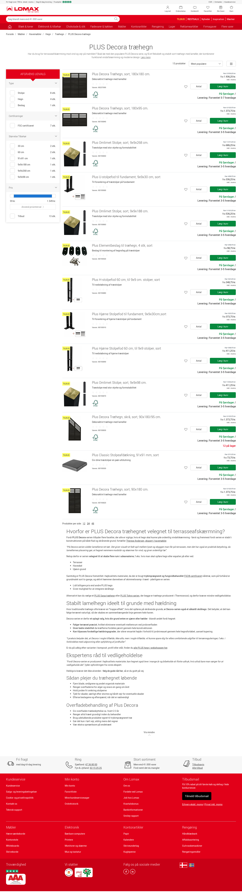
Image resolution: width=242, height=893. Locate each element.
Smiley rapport (131, 815)
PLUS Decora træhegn (79, 34)
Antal (199, 86)
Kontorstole (12, 839)
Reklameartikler (189, 26)
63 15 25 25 (96, 767)
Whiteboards (12, 845)
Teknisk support (14, 809)
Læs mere (146, 57)
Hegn (48, 34)
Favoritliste (70, 791)
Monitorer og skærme (76, 845)
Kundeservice (229, 2)
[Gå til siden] (9, 26)
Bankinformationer (133, 809)
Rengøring (189, 827)
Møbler (21, 34)
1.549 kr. (51, 201)
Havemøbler (35, 34)
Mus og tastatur (73, 851)
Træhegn (59, 34)
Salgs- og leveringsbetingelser (21, 791)
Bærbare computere (75, 833)
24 (88, 523)
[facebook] (126, 872)
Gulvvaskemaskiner (192, 845)
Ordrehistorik (71, 803)
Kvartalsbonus (130, 803)
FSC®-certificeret (193, 575)
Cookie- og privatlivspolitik (19, 797)
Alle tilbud (197, 767)
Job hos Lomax (131, 797)
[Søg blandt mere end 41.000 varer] (59, 19)
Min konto (70, 785)
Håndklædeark (189, 833)
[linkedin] (132, 872)
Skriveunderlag (131, 845)
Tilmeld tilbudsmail (197, 796)
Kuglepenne (129, 851)
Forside (10, 34)
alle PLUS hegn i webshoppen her (150, 647)
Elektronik (72, 827)
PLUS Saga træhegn (104, 595)
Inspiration (218, 19)
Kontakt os (11, 803)
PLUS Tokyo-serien (129, 595)
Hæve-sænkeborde (15, 833)
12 (84, 523)
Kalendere (128, 839)
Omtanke (218, 2)
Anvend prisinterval (33, 206)
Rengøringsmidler (191, 851)
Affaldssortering (190, 839)
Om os (126, 785)
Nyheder (206, 19)
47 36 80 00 (91, 764)
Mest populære (198, 63)
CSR (210, 2)
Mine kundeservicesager (77, 797)
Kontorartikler (133, 827)
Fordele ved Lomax (133, 791)
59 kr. (12, 201)
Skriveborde (12, 851)
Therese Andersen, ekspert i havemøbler (146, 540)
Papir (126, 833)
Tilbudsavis (198, 764)
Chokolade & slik (75, 26)
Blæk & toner (25, 26)
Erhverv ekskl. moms (192, 804)
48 (92, 523)
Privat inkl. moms (213, 804)
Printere (69, 839)
